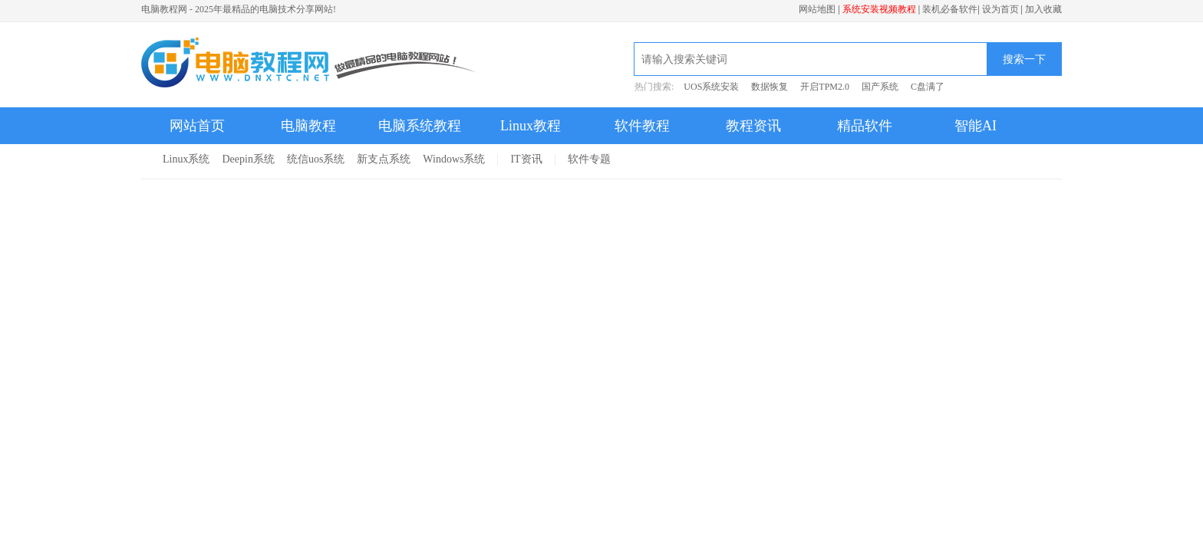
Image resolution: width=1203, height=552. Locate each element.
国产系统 (880, 86)
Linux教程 (530, 125)
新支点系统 (383, 159)
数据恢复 (769, 86)
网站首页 (197, 125)
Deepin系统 (248, 159)
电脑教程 (308, 125)
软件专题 (589, 159)
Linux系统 (186, 159)
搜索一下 (1024, 59)
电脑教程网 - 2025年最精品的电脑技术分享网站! (238, 9)
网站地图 (817, 9)
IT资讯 (526, 159)
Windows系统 (454, 159)
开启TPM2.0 (824, 86)
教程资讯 (753, 125)
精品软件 (864, 125)
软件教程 (642, 125)
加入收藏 (1043, 9)
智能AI (975, 125)
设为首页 (1000, 9)
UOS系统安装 (711, 86)
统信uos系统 (315, 159)
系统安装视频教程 (879, 9)
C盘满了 (927, 86)
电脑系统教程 (419, 125)
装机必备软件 (949, 9)
